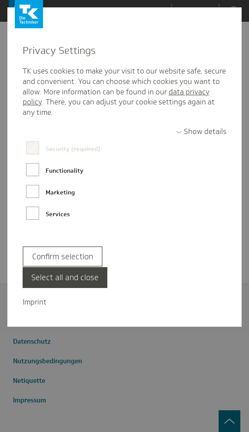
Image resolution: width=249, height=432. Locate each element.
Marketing (60, 192)
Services (58, 214)
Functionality (64, 170)
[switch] (201, 132)
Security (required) (73, 149)
